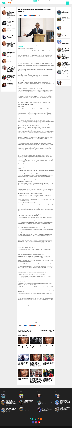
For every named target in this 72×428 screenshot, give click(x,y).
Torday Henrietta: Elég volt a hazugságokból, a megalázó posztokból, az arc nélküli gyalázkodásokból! (48, 380)
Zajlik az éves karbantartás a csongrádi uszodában (65, 11)
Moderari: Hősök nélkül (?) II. (48, 345)
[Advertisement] (36, 315)
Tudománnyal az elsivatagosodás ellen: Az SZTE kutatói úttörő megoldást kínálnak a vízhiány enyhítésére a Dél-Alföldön (66, 20)
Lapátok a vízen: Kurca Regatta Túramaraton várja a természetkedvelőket (66, 49)
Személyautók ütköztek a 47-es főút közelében (46, 331)
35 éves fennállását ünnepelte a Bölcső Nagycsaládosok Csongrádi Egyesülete (65, 34)
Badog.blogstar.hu (21, 46)
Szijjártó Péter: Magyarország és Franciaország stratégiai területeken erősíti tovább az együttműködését (47, 409)
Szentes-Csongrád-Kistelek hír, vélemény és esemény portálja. (23, 0)
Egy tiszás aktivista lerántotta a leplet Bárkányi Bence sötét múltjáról (36, 346)
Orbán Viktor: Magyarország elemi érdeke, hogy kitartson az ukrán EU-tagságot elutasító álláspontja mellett (47, 402)
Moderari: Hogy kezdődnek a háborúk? (23, 379)
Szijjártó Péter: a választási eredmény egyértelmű (28, 401)
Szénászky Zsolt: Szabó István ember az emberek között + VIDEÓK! (48, 363)
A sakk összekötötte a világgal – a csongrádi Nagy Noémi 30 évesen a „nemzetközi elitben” (66, 27)
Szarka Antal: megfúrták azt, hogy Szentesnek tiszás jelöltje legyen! (23, 363)
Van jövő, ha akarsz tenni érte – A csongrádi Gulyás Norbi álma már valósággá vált (66, 64)
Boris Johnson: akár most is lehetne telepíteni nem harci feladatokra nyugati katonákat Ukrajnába (47, 395)
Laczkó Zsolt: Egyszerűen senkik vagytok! (65, 81)
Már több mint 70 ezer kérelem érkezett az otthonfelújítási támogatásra (26, 331)
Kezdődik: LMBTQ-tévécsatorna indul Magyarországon (47, 0)
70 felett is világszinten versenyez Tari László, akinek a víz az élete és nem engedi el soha (66, 41)
